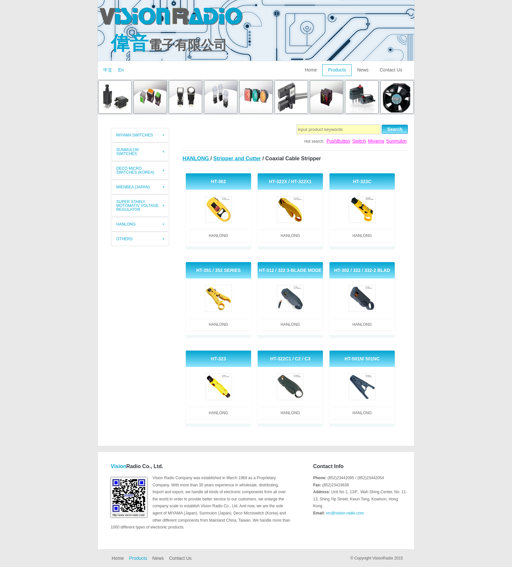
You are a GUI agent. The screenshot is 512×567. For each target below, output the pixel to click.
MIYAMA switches (134, 135)
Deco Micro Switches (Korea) (135, 170)
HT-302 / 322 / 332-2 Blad (362, 270)
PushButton (338, 141)
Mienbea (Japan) (133, 187)
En (121, 69)
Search (395, 129)
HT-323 (218, 358)
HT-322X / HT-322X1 (290, 181)
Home (311, 69)
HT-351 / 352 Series (218, 270)
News (363, 69)
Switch (359, 141)
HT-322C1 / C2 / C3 (290, 358)
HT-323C (362, 181)
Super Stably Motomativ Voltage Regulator (137, 205)
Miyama (376, 141)
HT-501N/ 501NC (361, 358)
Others (124, 239)
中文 (107, 69)
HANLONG (196, 158)
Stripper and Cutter (237, 158)
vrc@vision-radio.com (345, 513)
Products (337, 69)
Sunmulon (396, 141)
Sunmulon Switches (127, 152)
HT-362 (218, 181)
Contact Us (391, 69)
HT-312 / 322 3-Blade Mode (290, 270)
